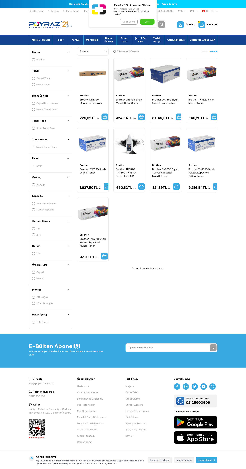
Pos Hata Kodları (86, 404)
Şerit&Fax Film (141, 40)
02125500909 (164, 10)
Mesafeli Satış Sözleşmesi (91, 417)
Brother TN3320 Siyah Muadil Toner (201, 101)
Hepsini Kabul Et (206, 460)
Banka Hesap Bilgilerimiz (90, 398)
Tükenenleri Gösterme (126, 51)
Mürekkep (92, 39)
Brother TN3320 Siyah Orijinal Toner (93, 171)
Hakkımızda (36, 10)
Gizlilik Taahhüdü (86, 435)
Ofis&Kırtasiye (176, 39)
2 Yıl (36, 234)
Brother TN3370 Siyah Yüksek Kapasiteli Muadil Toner (93, 242)
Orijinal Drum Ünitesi (45, 103)
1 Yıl (36, 228)
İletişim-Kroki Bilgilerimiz (90, 423)
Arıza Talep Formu (87, 429)
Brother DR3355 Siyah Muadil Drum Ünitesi (129, 101)
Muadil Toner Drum (44, 147)
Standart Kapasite (44, 203)
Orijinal (38, 272)
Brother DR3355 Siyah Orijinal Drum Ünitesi (165, 101)
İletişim (53, 10)
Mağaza (129, 386)
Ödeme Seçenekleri (88, 392)
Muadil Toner (41, 84)
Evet (147, 21)
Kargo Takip (71, 10)
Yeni (36, 253)
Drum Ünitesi (108, 40)
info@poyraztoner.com (41, 383)
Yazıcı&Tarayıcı (40, 39)
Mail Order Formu (86, 411)
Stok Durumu (132, 398)
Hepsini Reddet (184, 460)
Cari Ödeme (132, 417)
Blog (86, 10)
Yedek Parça (157, 40)
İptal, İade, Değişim (135, 429)
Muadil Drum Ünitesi (45, 109)
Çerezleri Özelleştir (160, 460)
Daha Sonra (129, 21)
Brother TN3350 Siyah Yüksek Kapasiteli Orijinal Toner (201, 173)
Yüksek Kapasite (43, 209)
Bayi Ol (129, 435)
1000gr (38, 184)
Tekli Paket (40, 322)
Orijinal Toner (41, 78)
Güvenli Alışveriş (134, 404)
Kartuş (76, 39)
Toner (60, 39)
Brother (38, 59)
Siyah (37, 166)
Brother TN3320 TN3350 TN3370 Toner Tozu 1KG (126, 173)
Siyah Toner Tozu (43, 128)
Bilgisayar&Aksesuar (202, 39)
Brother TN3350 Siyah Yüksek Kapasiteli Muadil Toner (165, 173)
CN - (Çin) (40, 297)
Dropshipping (84, 442)
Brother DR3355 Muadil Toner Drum (91, 101)
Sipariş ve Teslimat (135, 423)
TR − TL (209, 10)
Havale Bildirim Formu (137, 411)
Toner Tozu (124, 40)
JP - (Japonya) (42, 303)
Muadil (37, 278)
